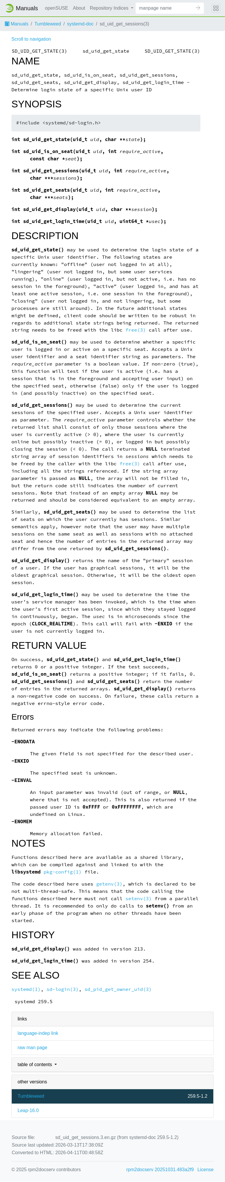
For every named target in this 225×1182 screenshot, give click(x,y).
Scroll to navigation (31, 39)
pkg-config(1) (63, 872)
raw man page (32, 1047)
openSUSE (56, 8)
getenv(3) (109, 884)
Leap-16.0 (28, 1110)
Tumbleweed (47, 23)
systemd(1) (26, 989)
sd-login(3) (63, 989)
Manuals (16, 23)
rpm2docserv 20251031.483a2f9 (160, 1169)
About (79, 8)
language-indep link (38, 1033)
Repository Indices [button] (110, 8)
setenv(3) (138, 898)
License (205, 1169)
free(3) (135, 330)
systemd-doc (80, 23)
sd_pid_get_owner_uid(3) (117, 989)
